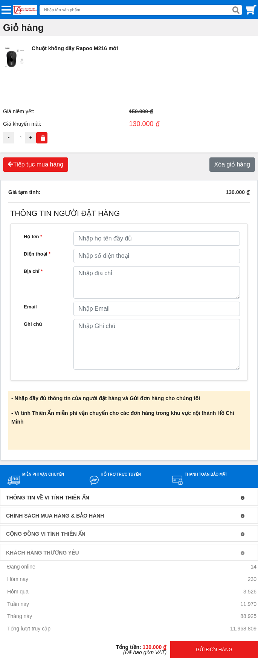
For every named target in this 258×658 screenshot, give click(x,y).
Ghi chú (33, 324)
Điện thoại (37, 254)
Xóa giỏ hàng (232, 164)
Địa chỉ (33, 271)
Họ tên (33, 236)
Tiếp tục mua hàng (35, 164)
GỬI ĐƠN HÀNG (214, 649)
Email (30, 307)
